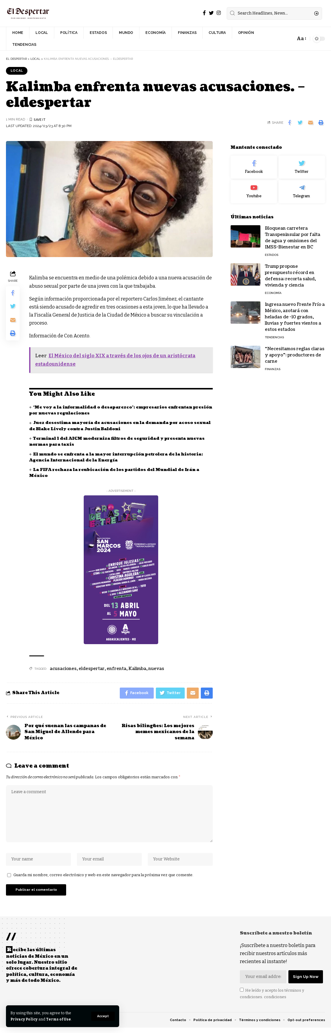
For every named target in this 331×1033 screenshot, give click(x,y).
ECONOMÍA (273, 288)
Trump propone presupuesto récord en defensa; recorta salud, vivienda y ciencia (290, 271)
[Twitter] (211, 13)
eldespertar (92, 669)
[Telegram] (302, 187)
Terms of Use (60, 1019)
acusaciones (63, 669)
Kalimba (137, 669)
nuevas (156, 669)
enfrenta (116, 669)
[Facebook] (204, 13)
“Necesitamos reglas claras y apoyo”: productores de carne (294, 351)
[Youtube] (254, 187)
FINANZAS (272, 365)
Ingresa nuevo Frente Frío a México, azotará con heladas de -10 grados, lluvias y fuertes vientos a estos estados (295, 313)
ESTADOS (271, 250)
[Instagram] (218, 13)
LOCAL (17, 71)
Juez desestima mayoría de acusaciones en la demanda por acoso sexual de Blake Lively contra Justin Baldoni (112, 426)
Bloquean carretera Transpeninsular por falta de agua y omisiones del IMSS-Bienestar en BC (292, 233)
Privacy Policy (24, 1019)
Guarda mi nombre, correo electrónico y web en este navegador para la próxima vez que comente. (103, 879)
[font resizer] (301, 39)
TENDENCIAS (274, 333)
